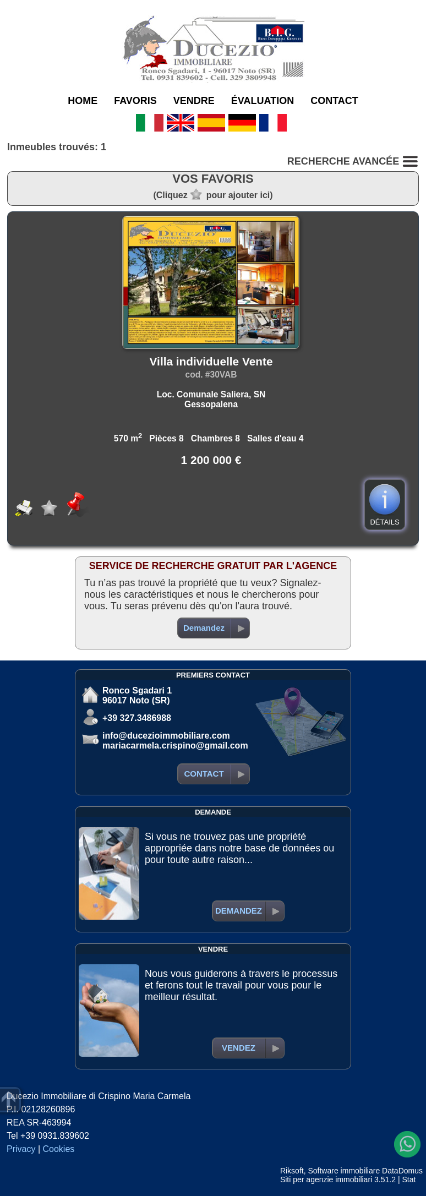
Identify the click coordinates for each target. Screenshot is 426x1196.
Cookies (59, 1149)
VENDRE (194, 100)
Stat (409, 1179)
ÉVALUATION (262, 100)
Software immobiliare (344, 1170)
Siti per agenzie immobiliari (326, 1179)
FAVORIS (135, 100)
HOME (82, 100)
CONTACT (334, 100)
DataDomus (402, 1170)
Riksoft (292, 1170)
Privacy (21, 1149)
